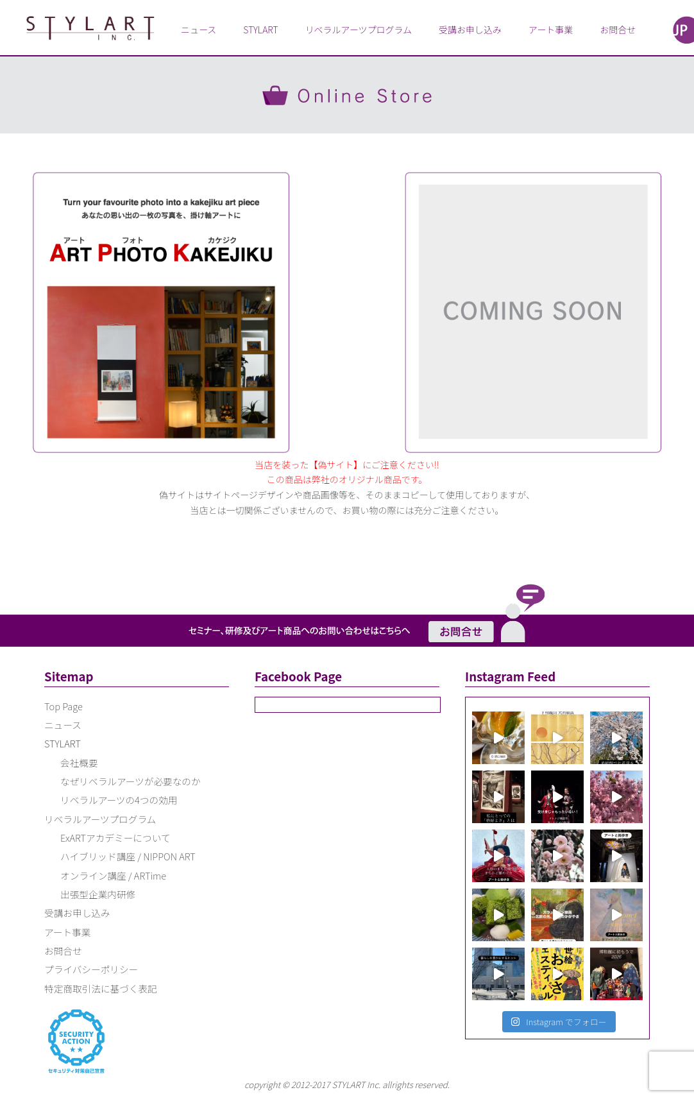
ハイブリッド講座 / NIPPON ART (128, 856)
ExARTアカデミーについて (115, 837)
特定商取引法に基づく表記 (100, 988)
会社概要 (79, 762)
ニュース (198, 29)
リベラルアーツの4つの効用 (118, 799)
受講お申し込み (470, 29)
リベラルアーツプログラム (358, 29)
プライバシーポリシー (91, 969)
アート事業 (551, 29)
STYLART (260, 29)
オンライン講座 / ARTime (113, 875)
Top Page (63, 706)
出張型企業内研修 (97, 894)
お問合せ (618, 29)
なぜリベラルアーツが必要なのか (130, 781)
